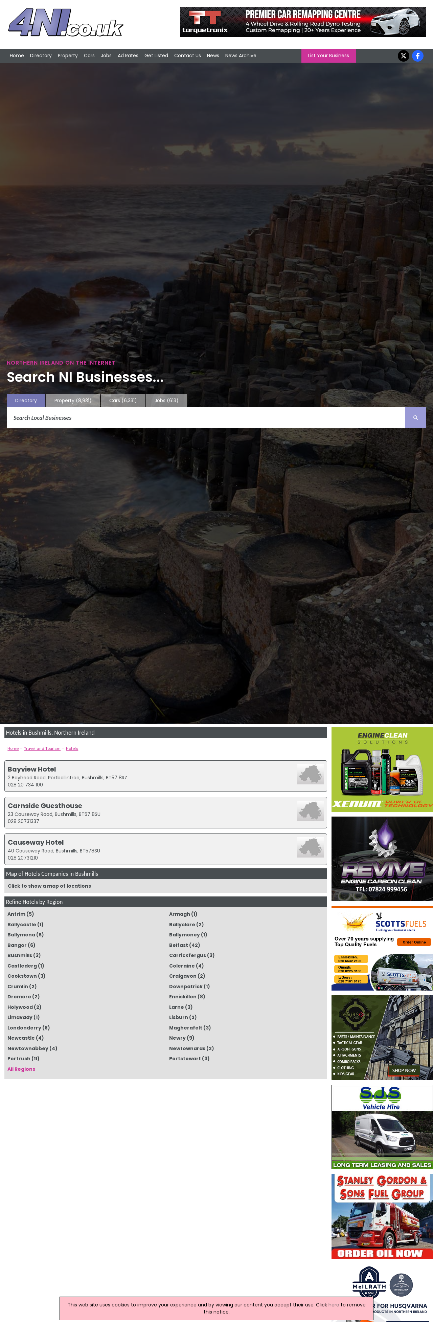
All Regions (21, 1069)
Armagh (179, 914)
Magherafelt (185, 1027)
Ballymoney (184, 934)
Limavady (19, 1017)
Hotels (72, 748)
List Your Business (328, 55)
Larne (176, 1007)
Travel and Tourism (42, 748)
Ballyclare (182, 924)
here (333, 1304)
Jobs (106, 55)
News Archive (240, 55)
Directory (41, 55)
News (213, 55)
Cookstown (22, 976)
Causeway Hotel (36, 842)
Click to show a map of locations (49, 886)
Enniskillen (183, 996)
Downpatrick (186, 986)
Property (68, 55)
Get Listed (156, 55)
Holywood (20, 1007)
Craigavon (183, 976)
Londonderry (24, 1027)
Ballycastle (21, 924)
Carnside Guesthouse (45, 805)
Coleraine (182, 965)
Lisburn (178, 1017)
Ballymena (21, 934)
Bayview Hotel (32, 769)
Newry (177, 1038)
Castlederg (22, 965)
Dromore (19, 996)
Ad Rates (128, 55)
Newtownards (187, 1048)
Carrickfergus (187, 955)
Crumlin (17, 986)
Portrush (18, 1058)
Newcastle (21, 1038)
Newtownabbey (27, 1048)
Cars (89, 55)
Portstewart (185, 1058)
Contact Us (187, 55)
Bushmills (19, 955)
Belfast (178, 945)
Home (17, 55)
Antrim (16, 914)
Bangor (17, 945)
